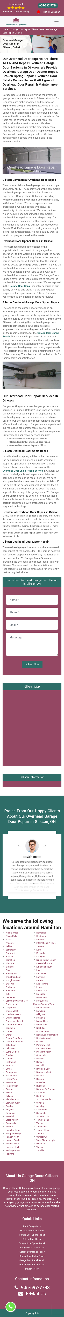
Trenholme (41, 1126)
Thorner (40, 1123)
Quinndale (41, 1055)
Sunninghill (41, 1113)
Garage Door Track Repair (32, 1247)
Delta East (11, 1045)
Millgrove (40, 1014)
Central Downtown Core (17, 1000)
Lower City (41, 990)
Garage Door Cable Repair (32, 1264)
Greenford (10, 1113)
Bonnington (11, 973)
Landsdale (41, 973)
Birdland (9, 966)
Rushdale (40, 1085)
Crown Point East (14, 1038)
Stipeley (40, 1106)
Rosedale (40, 1082)
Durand (9, 1058)
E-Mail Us (36, 1293)
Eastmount (11, 1062)
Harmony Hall (12, 1147)
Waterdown (41, 1136)
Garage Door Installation (32, 1230)
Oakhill (39, 1041)
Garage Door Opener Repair (32, 1243)
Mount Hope (42, 1021)
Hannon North (12, 1136)
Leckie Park (42, 983)
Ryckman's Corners (45, 1089)
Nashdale (41, 1028)
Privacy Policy (32, 1268)
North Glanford (43, 1038)
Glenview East (12, 1099)
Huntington (41, 936)
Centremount (12, 1004)
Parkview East (43, 1045)
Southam (40, 1096)
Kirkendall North (44, 963)
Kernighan (41, 956)
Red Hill (40, 1065)
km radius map (32, 728)
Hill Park (10, 1153)
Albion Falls (11, 936)
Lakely (39, 970)
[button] (22, 846)
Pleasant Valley (43, 1051)
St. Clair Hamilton (44, 1099)
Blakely (9, 970)
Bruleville (10, 983)
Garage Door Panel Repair (32, 1260)
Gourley (9, 1106)
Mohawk (40, 1017)
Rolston (40, 1079)
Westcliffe (41, 1143)
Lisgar (39, 987)
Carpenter (10, 997)
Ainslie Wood (12, 932)
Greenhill (10, 1116)
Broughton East (13, 977)
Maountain (41, 997)
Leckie (39, 980)
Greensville (11, 1123)
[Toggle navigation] (56, 21)
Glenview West (13, 1102)
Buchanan (10, 987)
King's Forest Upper (46, 960)
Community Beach (14, 1021)
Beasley (9, 956)
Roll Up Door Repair (32, 1239)
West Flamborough (45, 1140)
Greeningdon (12, 1119)
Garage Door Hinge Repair (32, 1251)
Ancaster (10, 943)
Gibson (9, 1089)
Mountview (41, 1024)
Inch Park (41, 939)
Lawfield (40, 977)
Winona (40, 1147)
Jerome (40, 946)
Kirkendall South (44, 966)
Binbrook (10, 963)
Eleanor (9, 1065)
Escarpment (11, 1072)
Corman (9, 1031)
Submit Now (32, 664)
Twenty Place (42, 1130)
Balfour (9, 946)
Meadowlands (43, 1007)
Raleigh (40, 1058)
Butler (8, 994)
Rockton (40, 1075)
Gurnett (9, 1126)
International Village (46, 943)
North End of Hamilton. (47, 1034)
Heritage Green (13, 1150)
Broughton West (13, 980)
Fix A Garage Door (32, 1226)
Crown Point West (14, 1041)
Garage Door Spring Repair (32, 1234)
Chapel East (11, 1007)
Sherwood (41, 1092)
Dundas (9, 1055)
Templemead (42, 1119)
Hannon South (12, 1140)
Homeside (41, 932)
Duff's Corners (12, 1051)
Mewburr (40, 1011)
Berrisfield (10, 960)
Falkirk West (11, 1079)
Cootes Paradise (14, 1024)
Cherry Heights (13, 1017)
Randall (40, 1062)
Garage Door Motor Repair (32, 1256)
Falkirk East (11, 1075)
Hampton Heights (14, 1133)
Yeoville (40, 1150)
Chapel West (12, 1011)
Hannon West (12, 1143)
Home (5, 29)
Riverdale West (43, 1072)
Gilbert (9, 1092)
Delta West (11, 1048)
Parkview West (43, 1048)
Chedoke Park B (13, 1014)
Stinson (40, 1102)
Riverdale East (43, 1068)
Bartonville (11, 953)
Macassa (40, 994)
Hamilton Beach (13, 1130)
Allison (9, 939)
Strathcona (41, 1109)
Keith (38, 949)
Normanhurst (42, 1031)
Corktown (10, 1028)
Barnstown (11, 949)
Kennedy (40, 953)
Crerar (8, 1034)
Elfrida (9, 1068)
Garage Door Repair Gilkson (24, 29)
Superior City (42, 1116)
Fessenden (11, 1082)
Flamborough (12, 1085)
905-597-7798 (48, 5)
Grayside (10, 1109)
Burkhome (10, 990)
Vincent (40, 1133)
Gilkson (9, 1096)
